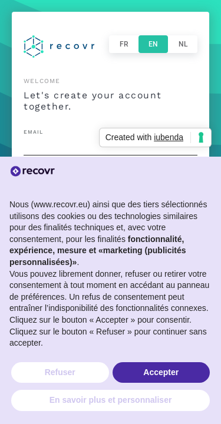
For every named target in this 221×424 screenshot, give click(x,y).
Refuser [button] (60, 372)
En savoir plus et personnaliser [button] (111, 400)
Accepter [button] (161, 372)
